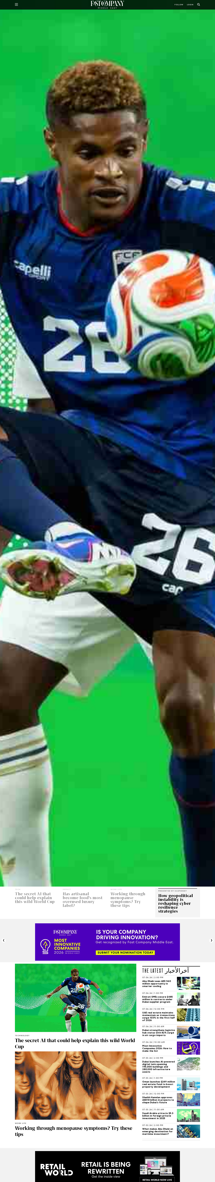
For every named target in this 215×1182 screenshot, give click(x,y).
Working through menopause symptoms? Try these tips (74, 1131)
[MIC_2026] (107, 942)
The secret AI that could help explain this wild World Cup (68, 1043)
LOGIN (190, 5)
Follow (179, 5)
